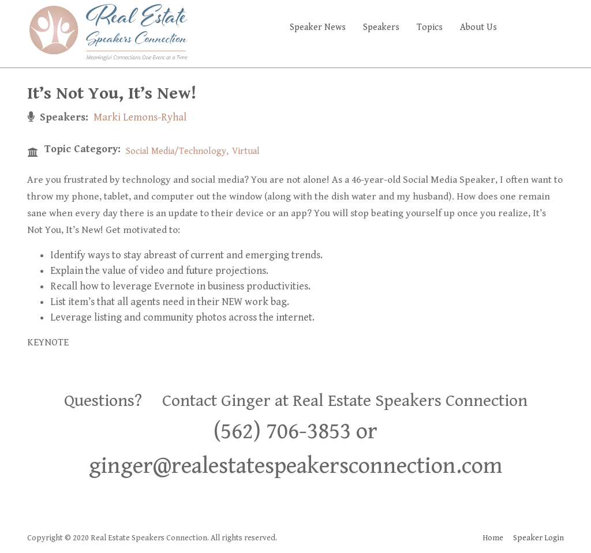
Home (492, 538)
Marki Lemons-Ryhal (139, 117)
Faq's (544, 27)
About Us (478, 27)
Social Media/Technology (176, 151)
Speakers (381, 27)
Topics (430, 27)
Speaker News (318, 27)
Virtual (246, 151)
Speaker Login (538, 538)
